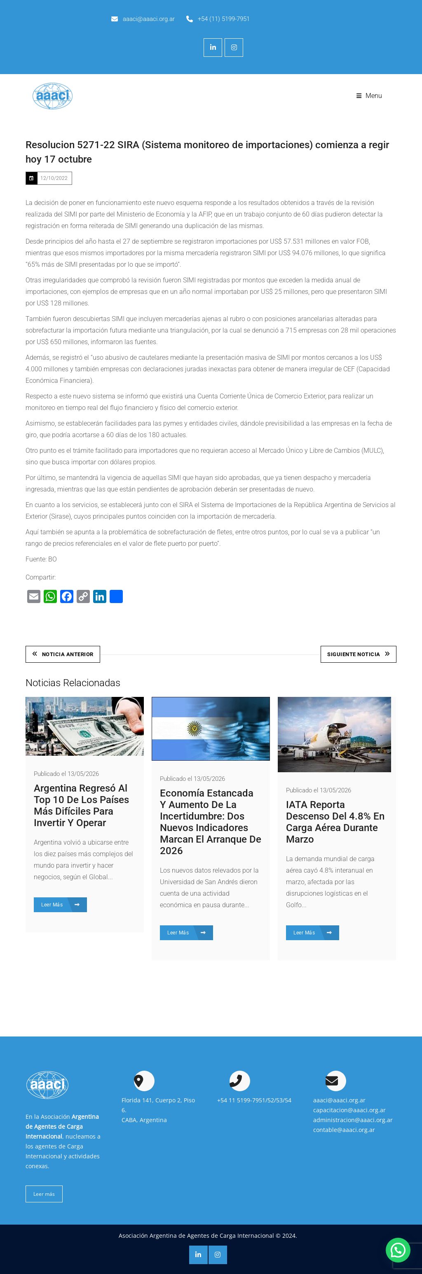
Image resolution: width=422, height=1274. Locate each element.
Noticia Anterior (63, 654)
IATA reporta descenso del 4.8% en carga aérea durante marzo (335, 822)
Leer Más (60, 905)
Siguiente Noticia (358, 654)
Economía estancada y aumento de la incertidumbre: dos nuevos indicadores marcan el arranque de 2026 (210, 822)
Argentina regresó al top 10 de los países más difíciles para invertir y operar (81, 806)
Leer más (44, 1193)
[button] (398, 1250)
